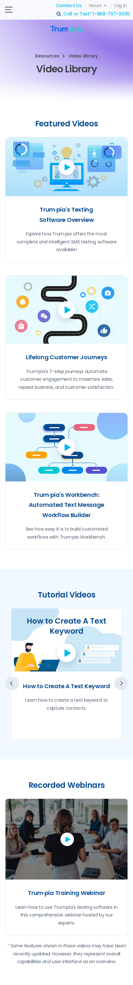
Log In (120, 5)
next (121, 683)
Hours (95, 5)
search (59, 14)
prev (12, 683)
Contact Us (69, 5)
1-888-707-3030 (111, 14)
